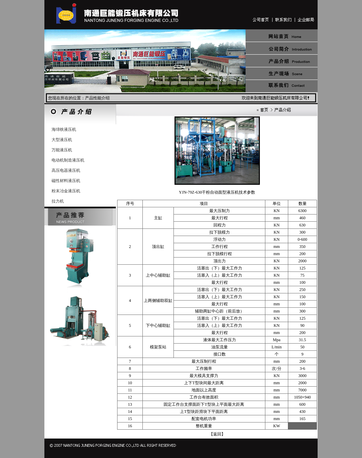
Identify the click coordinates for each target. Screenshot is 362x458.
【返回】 (217, 434)
